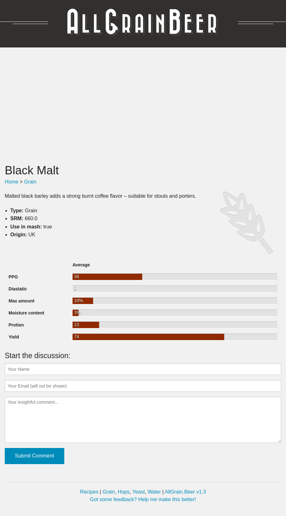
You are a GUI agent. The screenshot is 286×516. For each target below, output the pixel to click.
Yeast (138, 491)
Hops (124, 491)
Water (154, 491)
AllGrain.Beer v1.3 (185, 491)
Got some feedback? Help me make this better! (143, 499)
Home (11, 181)
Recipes (89, 491)
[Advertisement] (143, 105)
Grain (30, 181)
